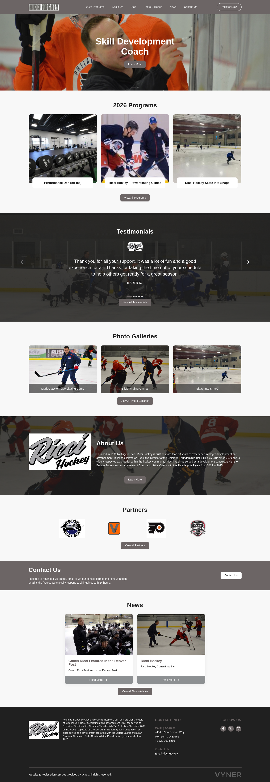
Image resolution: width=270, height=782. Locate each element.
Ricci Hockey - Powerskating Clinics (135, 182)
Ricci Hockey (151, 661)
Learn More (135, 64)
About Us (117, 6)
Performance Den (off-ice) (62, 182)
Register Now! (229, 6)
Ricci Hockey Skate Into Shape (207, 182)
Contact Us (190, 6)
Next (247, 262)
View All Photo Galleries (135, 400)
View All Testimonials (135, 302)
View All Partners (135, 545)
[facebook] (223, 729)
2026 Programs (95, 6)
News (173, 6)
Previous (23, 262)
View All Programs (135, 197)
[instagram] (238, 729)
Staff (133, 6)
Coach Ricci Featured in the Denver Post (97, 663)
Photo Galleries (153, 6)
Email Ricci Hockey (166, 753)
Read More (98, 680)
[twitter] (231, 729)
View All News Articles (135, 691)
